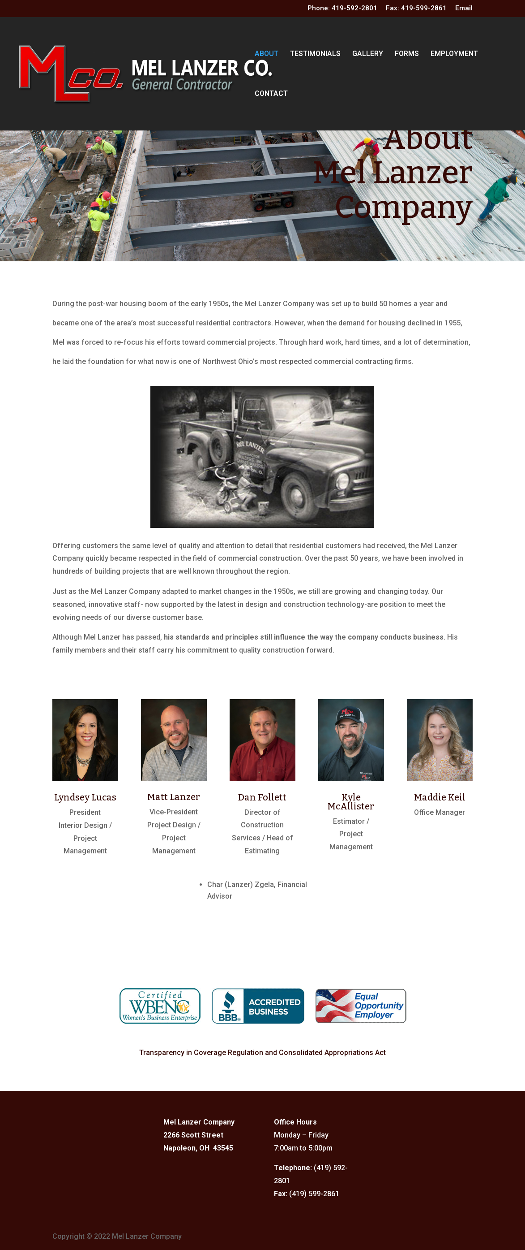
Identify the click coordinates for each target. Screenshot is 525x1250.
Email (464, 8)
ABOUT (266, 54)
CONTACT (271, 94)
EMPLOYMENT (454, 54)
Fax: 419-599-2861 (416, 8)
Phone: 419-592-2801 (342, 8)
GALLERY (367, 54)
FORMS (407, 54)
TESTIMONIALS (315, 54)
